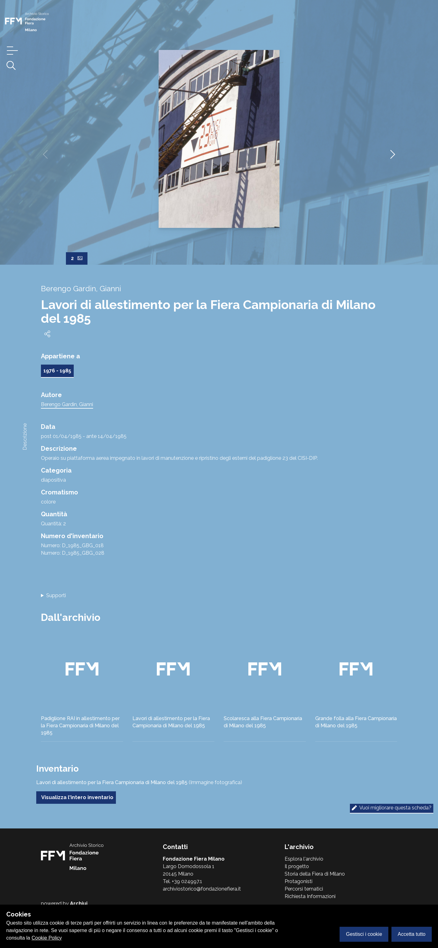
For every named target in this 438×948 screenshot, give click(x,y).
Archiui (78, 903)
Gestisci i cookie (364, 934)
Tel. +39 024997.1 (182, 881)
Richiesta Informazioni (310, 896)
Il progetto (297, 866)
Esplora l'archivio (304, 859)
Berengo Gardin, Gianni (67, 404)
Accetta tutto (412, 934)
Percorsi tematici (304, 889)
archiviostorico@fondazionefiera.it (202, 889)
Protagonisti (298, 881)
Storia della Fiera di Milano (315, 874)
